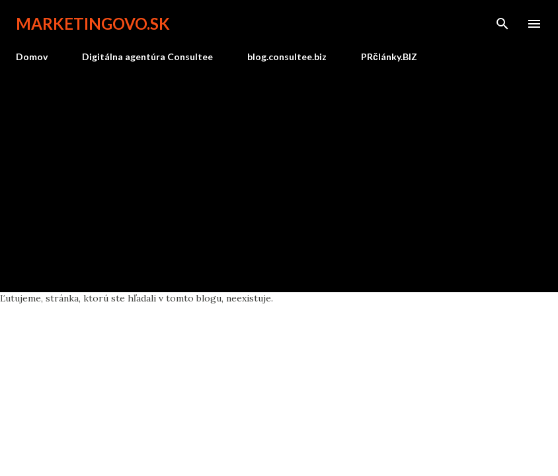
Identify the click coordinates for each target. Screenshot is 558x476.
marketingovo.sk (93, 23)
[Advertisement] (279, 171)
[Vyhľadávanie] (502, 24)
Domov (32, 56)
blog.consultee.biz (287, 56)
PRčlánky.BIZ (389, 56)
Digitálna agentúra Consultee (147, 56)
